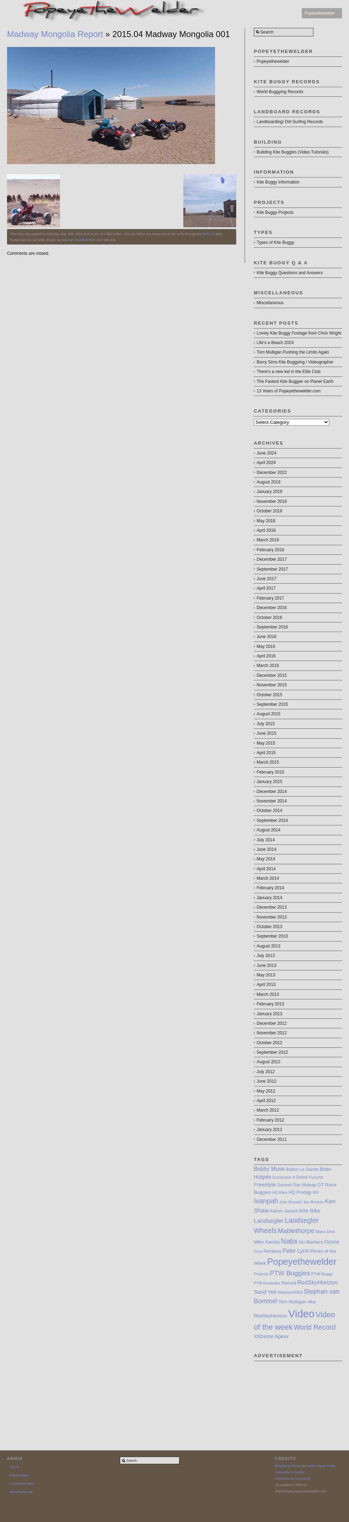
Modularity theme (288, 1466)
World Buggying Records (280, 91)
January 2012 (269, 1129)
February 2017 (270, 598)
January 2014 (269, 897)
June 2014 (266, 849)
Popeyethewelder (320, 13)
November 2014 (272, 801)
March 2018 (268, 539)
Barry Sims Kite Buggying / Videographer (295, 362)
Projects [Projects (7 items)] (261, 1273)
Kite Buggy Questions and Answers (290, 272)
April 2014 (266, 868)
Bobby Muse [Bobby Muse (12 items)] (269, 1169)
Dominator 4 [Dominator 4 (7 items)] (284, 1177)
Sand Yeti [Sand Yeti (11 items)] (265, 1292)
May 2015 (266, 743)
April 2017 (266, 588)
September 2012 (272, 1052)
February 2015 (270, 772)
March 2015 (268, 762)
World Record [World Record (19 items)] (315, 1327)
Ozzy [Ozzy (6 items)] (258, 1251)
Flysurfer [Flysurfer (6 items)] (316, 1177)
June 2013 (266, 965)
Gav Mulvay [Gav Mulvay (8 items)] (304, 1185)
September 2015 (272, 704)
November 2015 (272, 684)
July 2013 (266, 955)
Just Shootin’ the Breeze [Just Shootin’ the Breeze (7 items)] (301, 1201)
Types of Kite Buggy (275, 242)
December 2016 (272, 607)
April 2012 (266, 1100)
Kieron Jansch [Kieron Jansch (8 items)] (284, 1211)
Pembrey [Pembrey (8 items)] (272, 1251)
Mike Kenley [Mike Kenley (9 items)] (267, 1242)
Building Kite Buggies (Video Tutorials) (293, 152)
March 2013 (268, 994)
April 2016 (266, 656)
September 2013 (272, 936)
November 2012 (272, 1032)
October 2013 (269, 926)
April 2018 (266, 530)
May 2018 (266, 520)
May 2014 (266, 858)
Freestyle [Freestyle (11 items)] (265, 1184)
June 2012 (266, 1081)
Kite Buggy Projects (275, 212)
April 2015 (266, 752)
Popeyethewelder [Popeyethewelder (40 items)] (302, 1262)
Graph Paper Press (320, 1466)
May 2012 (266, 1091)
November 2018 (272, 501)
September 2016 (272, 627)
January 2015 (269, 781)
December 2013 (272, 907)
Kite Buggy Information (278, 182)
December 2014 (272, 791)
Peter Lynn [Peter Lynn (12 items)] (295, 1251)
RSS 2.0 (208, 234)
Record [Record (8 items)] (289, 1283)
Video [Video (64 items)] (301, 1313)
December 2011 (272, 1139)
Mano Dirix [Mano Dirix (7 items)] (325, 1231)
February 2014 (270, 887)
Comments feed (22, 1483)
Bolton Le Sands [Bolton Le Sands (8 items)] (302, 1169)
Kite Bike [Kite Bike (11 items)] (309, 1211)
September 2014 (272, 820)
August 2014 (268, 830)
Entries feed (19, 1475)
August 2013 (268, 946)
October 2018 (269, 511)
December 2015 (272, 675)
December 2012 (272, 1023)
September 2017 (272, 569)
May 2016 (266, 646)
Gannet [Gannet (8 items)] (284, 1185)
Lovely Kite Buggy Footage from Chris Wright (299, 333)
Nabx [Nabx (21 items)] (289, 1241)
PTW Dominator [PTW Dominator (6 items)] (267, 1283)
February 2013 (270, 1003)
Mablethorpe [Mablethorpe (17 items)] (296, 1230)
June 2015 (266, 733)
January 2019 (269, 491)
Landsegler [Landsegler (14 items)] (269, 1220)
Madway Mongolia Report (55, 34)
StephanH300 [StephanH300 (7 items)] (289, 1292)
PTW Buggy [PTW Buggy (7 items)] (322, 1273)
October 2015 (269, 694)
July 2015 (266, 723)
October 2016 (269, 617)
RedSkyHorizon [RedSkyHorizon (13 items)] (317, 1282)
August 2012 (268, 1061)
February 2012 (270, 1120)
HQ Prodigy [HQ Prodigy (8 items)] (299, 1192)
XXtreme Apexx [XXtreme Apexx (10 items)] (271, 1336)
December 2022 (272, 472)
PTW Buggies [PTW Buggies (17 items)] (290, 1273)
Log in (14, 1467)
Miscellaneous (270, 302)
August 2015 (268, 713)
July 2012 (266, 1071)
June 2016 (266, 636)
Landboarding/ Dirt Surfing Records (290, 121)
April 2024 (266, 462)
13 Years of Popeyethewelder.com (288, 391)
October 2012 (269, 1042)
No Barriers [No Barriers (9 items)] (311, 1242)
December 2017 (272, 559)
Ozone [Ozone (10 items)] (331, 1242)
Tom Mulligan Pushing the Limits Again (293, 352)
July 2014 (266, 839)
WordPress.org (21, 1492)
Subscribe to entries (290, 1472)
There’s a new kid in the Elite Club (288, 371)
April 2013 (266, 984)
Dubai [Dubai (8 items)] (302, 1177)
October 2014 (269, 810)
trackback (81, 240)
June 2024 (266, 453)
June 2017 (266, 578)
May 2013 (266, 975)
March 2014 (268, 878)
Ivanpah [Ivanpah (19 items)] (266, 1201)
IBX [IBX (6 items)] (316, 1192)
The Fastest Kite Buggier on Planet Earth (295, 381)
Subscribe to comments (292, 1478)
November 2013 (272, 917)
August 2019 (268, 482)
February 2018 (270, 549)
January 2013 (269, 1013)
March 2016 (268, 665)
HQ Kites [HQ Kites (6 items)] (279, 1192)
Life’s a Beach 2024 (275, 342)
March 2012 (268, 1110)
